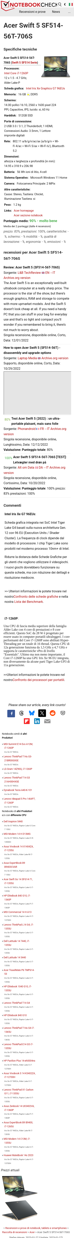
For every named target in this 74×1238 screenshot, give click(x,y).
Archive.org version (17, 278)
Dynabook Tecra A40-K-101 (18, 790)
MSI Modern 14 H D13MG (17, 834)
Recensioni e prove (32, 12)
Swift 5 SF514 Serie (24, 62)
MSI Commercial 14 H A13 (18, 912)
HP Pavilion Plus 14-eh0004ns (19, 1060)
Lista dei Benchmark (28, 602)
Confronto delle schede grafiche (36, 596)
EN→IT (50, 273)
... (69, 12)
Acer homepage (24, 210)
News (56, 12)
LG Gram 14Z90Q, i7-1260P (18, 769)
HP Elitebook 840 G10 (15, 1015)
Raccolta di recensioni (14, 1232)
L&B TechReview (29, 273)
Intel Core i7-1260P (16, 73)
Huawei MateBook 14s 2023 (18, 1155)
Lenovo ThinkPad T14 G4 (17, 1003)
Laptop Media (27, 358)
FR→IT (45, 429)
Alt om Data (26, 467)
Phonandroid (27, 429)
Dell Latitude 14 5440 (15, 957)
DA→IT (44, 467)
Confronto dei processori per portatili (38, 680)
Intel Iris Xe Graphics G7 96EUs (45, 88)
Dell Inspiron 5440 (13, 821)
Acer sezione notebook (28, 215)
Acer (32, 1232)
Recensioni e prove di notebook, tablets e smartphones (36, 1228)
